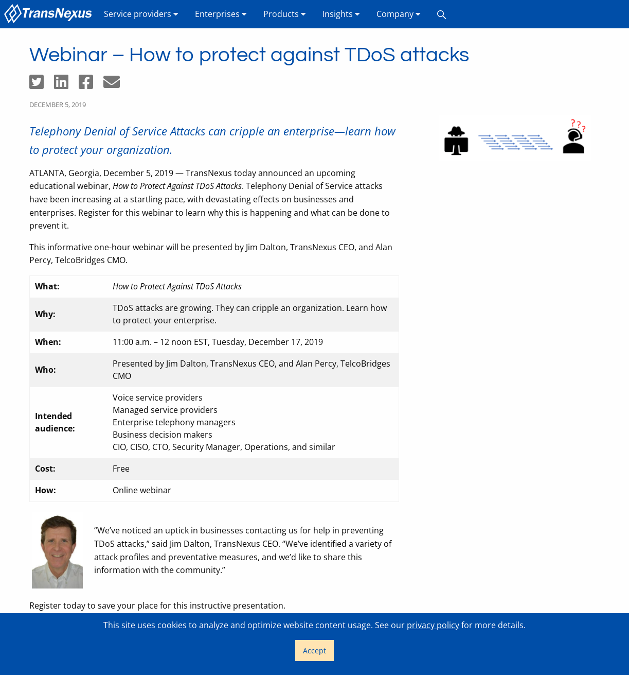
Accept (314, 650)
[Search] (442, 14)
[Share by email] (115, 85)
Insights (341, 14)
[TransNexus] (50, 14)
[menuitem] (50, 14)
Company (398, 14)
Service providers (141, 14)
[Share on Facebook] (91, 85)
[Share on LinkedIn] (66, 85)
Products (284, 14)
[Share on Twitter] (41, 85)
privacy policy (433, 625)
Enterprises (221, 14)
